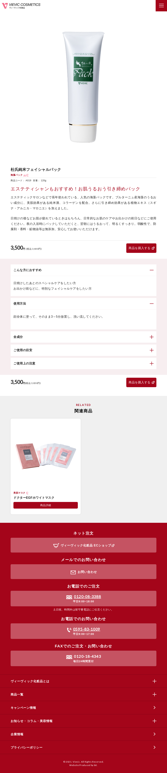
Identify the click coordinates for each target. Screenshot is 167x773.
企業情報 (17, 734)
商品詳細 (45, 505)
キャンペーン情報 (23, 707)
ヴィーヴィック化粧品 (21, 6)
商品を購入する (140, 248)
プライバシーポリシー (26, 747)
